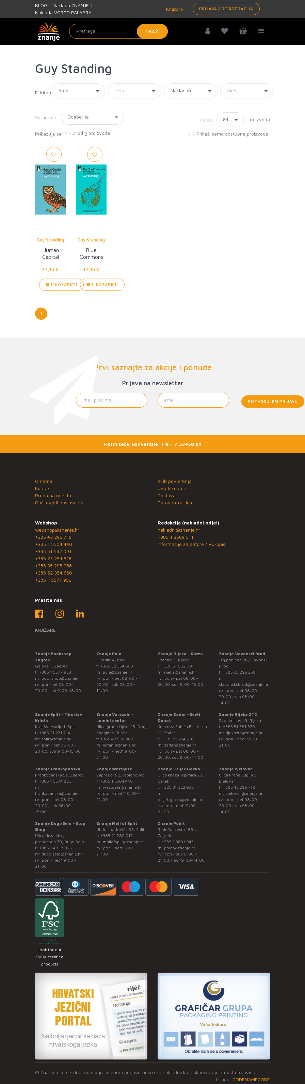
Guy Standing (50, 239)
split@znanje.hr (56, 738)
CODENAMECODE (251, 1079)
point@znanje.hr (179, 847)
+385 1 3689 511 (175, 537)
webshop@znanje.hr (57, 530)
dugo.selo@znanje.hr (62, 854)
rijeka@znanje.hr (180, 672)
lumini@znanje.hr (119, 745)
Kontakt (43, 488)
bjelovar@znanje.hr (244, 793)
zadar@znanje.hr (180, 745)
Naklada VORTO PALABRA (63, 12)
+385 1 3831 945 (178, 841)
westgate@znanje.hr (122, 787)
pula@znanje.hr (117, 672)
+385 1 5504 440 (53, 544)
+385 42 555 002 (116, 738)
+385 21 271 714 (54, 732)
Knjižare (174, 9)
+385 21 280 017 (116, 835)
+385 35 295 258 (53, 565)
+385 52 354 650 (53, 573)
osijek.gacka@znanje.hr (180, 799)
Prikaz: (205, 120)
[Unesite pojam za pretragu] (118, 31)
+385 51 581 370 (239, 726)
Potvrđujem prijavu (273, 401)
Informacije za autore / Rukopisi (192, 544)
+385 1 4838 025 (55, 847)
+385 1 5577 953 (53, 580)
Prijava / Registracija (226, 8)
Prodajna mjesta (53, 495)
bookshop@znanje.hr (62, 678)
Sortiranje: (46, 117)
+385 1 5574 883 (55, 781)
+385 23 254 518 (53, 558)
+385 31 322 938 (178, 787)
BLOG (41, 5)
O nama (43, 481)
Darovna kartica (175, 502)
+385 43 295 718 (53, 537)
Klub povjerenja (175, 481)
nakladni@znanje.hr (179, 530)
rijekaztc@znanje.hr (244, 732)
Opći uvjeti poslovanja (59, 502)
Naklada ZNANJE (70, 5)
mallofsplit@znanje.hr (123, 841)
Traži (152, 31)
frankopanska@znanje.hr (58, 793)
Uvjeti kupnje (172, 488)
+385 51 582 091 (53, 551)
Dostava (167, 495)
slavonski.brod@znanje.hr (244, 684)
